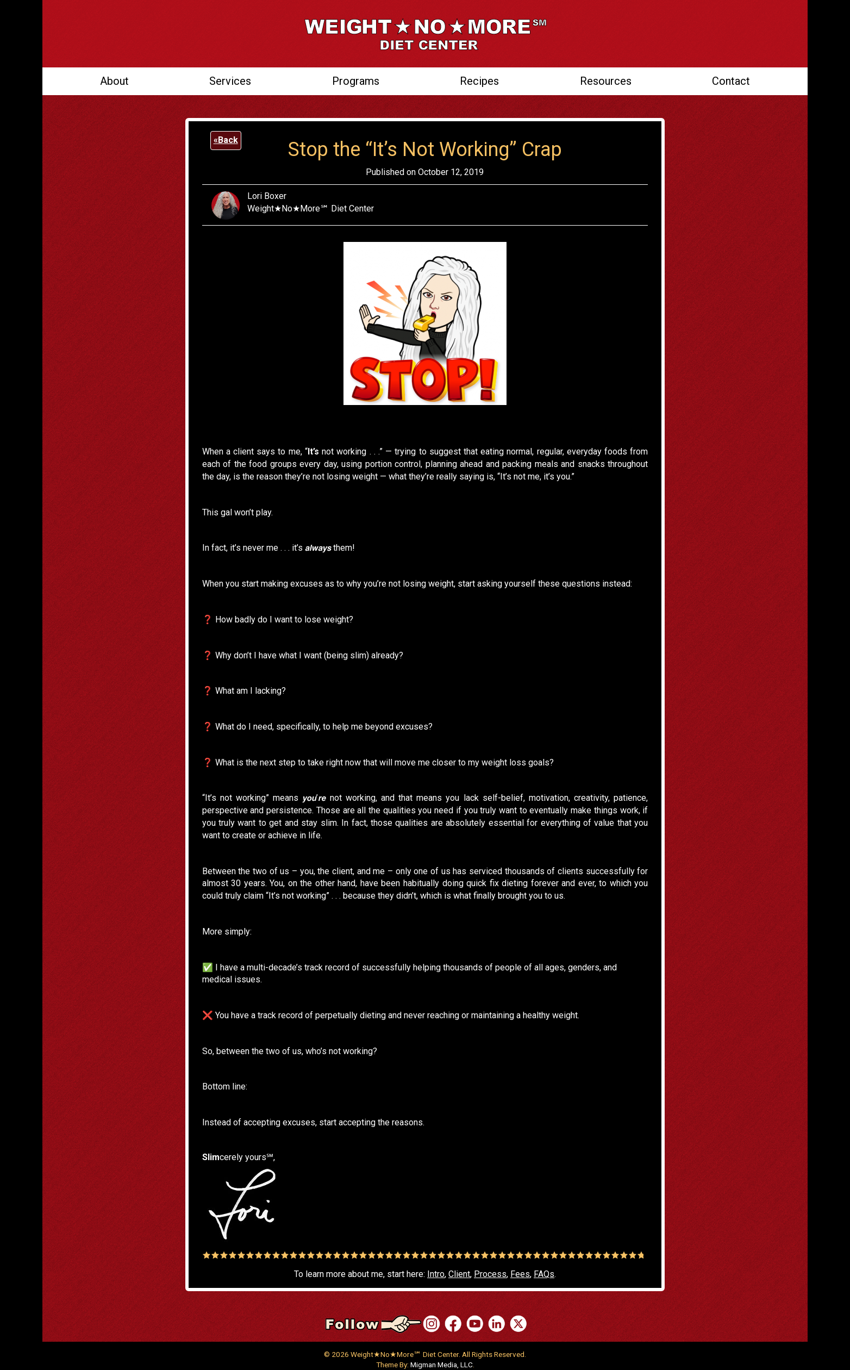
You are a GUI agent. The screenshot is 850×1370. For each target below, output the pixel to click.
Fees (520, 1274)
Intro (436, 1274)
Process (490, 1274)
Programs (355, 81)
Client (459, 1274)
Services (230, 81)
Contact (731, 81)
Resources (606, 81)
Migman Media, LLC (441, 1364)
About (114, 81)
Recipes (479, 81)
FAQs (544, 1274)
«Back (226, 140)
